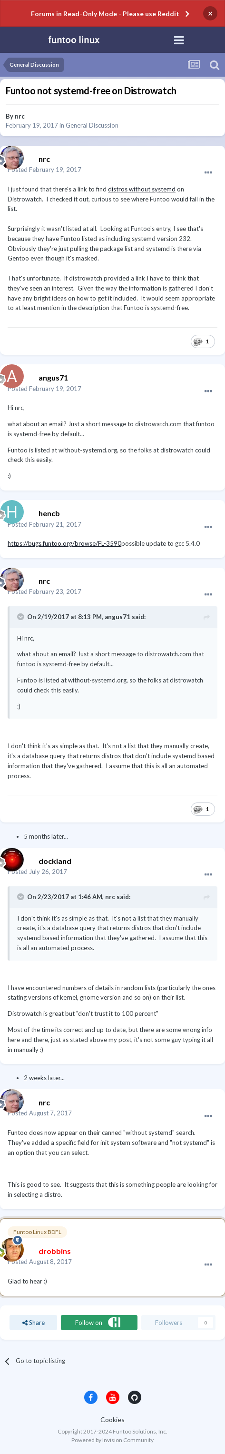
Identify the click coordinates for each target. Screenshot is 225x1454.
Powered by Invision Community (112, 1440)
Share (33, 1322)
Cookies (112, 1419)
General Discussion (92, 125)
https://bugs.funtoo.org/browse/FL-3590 (64, 543)
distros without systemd (142, 189)
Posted (44, 169)
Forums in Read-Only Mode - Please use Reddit (105, 14)
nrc (20, 116)
